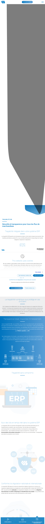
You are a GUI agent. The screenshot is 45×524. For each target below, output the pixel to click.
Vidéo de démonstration (16, 288)
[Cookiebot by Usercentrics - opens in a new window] (37, 249)
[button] (42, 2)
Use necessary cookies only (25, 275)
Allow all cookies (38, 275)
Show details (38, 272)
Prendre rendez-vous (29, 288)
